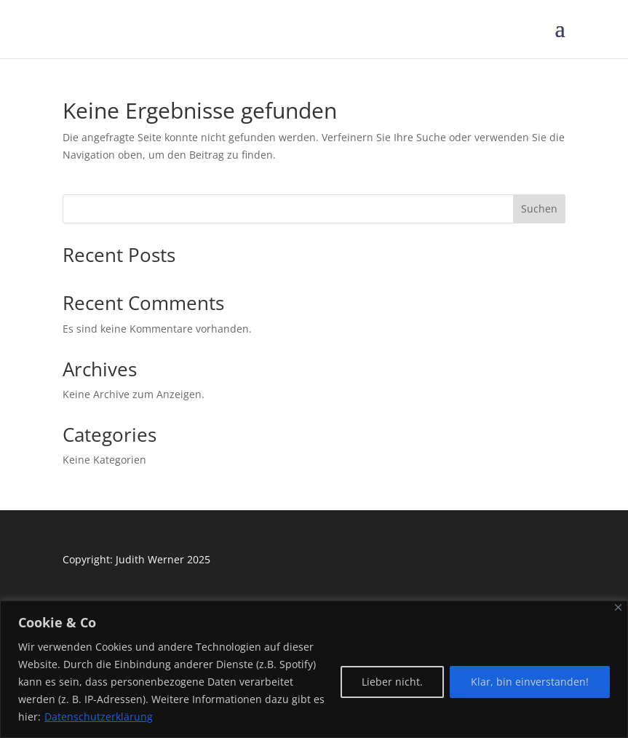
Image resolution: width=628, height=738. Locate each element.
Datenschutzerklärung (98, 716)
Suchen (539, 208)
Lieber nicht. (392, 682)
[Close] (618, 607)
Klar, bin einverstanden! (530, 682)
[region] (314, 669)
